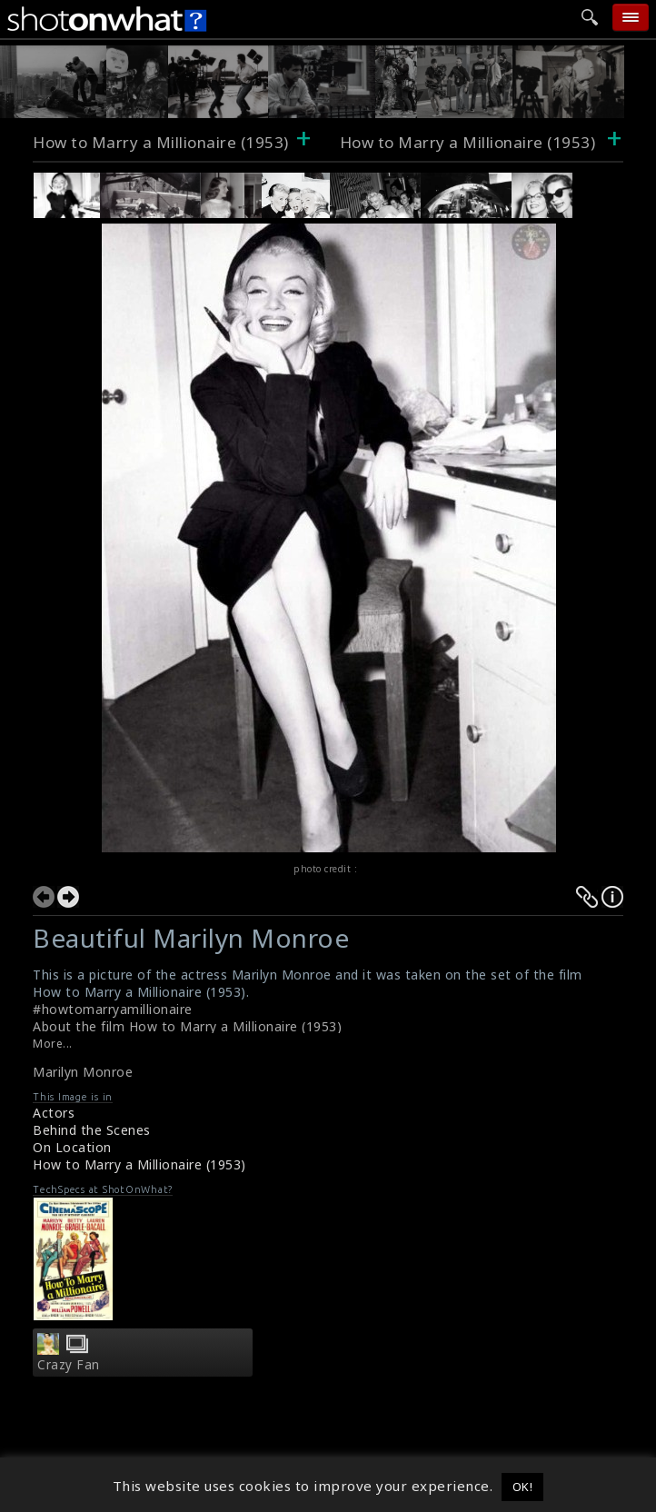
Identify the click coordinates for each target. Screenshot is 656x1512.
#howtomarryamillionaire (113, 1009)
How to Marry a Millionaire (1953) (161, 142)
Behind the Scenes (92, 1130)
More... (53, 1043)
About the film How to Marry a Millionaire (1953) (187, 1026)
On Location (72, 1147)
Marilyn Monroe (83, 1071)
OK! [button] (522, 1486)
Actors (54, 1112)
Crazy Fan (68, 1365)
